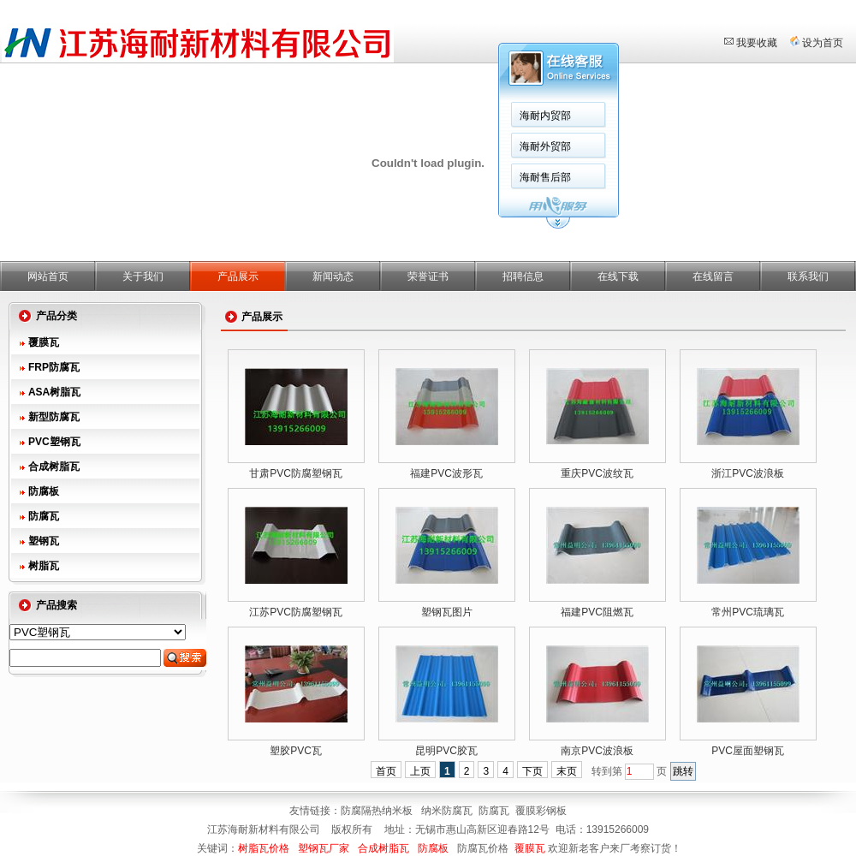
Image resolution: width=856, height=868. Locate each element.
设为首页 (822, 43)
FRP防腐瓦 (54, 367)
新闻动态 (333, 276)
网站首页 (47, 276)
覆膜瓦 (43, 342)
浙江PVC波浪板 (747, 473)
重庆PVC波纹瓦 (597, 473)
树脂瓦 (43, 566)
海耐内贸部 (545, 116)
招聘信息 (523, 276)
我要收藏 (756, 43)
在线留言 (713, 276)
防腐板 (43, 491)
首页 (386, 771)
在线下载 (618, 276)
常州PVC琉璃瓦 (747, 612)
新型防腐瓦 (54, 417)
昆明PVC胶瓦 (446, 751)
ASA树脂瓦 (54, 392)
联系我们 (808, 276)
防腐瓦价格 (482, 848)
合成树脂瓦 (54, 467)
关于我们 (142, 276)
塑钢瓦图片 (447, 612)
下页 (532, 771)
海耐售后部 (545, 177)
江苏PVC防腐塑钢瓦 (295, 612)
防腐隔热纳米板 (378, 811)
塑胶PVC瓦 (296, 751)
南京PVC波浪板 (597, 751)
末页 (566, 771)
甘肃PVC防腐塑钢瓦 (295, 473)
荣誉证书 (428, 276)
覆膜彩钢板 (541, 811)
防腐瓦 (43, 516)
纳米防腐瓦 (447, 811)
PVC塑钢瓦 (54, 442)
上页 (420, 771)
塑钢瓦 (43, 541)
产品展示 (238, 276)
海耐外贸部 (545, 146)
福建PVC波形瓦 (446, 473)
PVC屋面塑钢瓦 (747, 751)
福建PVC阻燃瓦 (597, 612)
